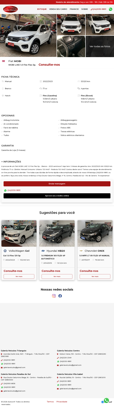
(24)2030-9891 (12, 190)
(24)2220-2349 (64, 358)
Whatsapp (110, 9)
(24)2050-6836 (8, 384)
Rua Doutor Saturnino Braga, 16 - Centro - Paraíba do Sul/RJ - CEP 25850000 (26, 378)
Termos (50, 402)
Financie (74, 9)
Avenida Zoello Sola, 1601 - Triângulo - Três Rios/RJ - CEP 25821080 (25, 355)
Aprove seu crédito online (57, 196)
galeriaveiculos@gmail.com (13, 367)
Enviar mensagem (57, 184)
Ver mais (19, 276)
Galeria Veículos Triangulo (15, 9)
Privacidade (61, 402)
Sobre (84, 9)
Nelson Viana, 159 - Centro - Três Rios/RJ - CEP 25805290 (81, 354)
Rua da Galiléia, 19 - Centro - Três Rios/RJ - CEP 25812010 (81, 377)
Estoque (42, 9)
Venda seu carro (58, 9)
